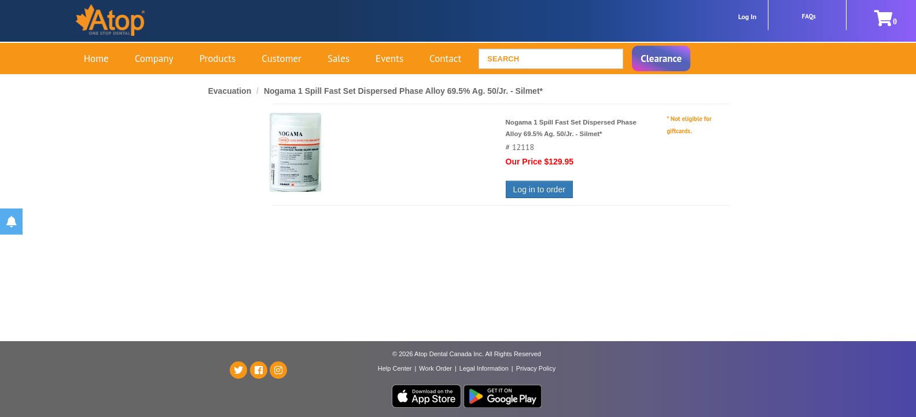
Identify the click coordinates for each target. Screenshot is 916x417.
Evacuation (231, 91)
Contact (445, 58)
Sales (339, 58)
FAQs (809, 16)
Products (218, 58)
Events (389, 58)
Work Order (435, 368)
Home (96, 58)
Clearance (661, 58)
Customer (281, 58)
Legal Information (484, 368)
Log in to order (539, 189)
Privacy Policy (536, 368)
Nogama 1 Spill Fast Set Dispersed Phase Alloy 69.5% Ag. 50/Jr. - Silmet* (403, 91)
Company (154, 58)
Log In (747, 16)
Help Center (395, 368)
